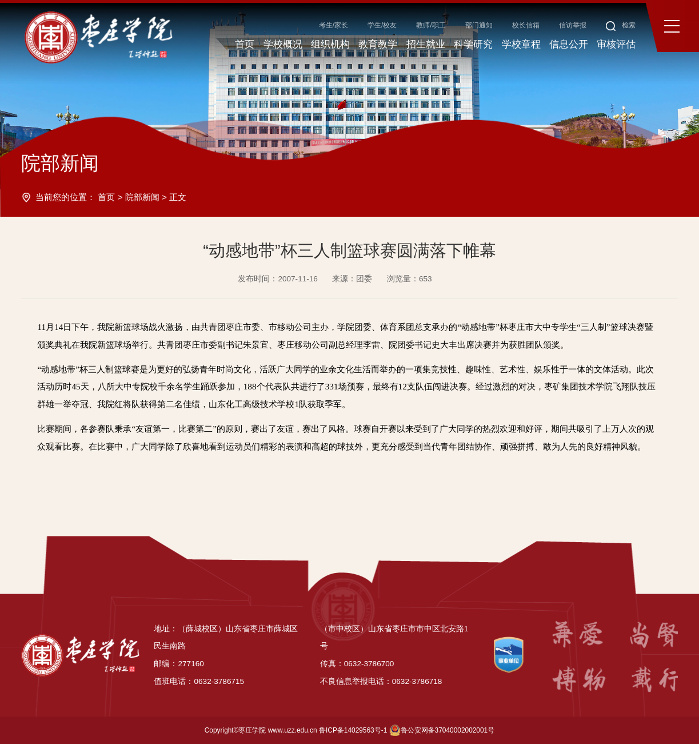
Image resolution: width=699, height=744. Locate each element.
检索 (621, 25)
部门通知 (479, 25)
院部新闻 (142, 197)
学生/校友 (382, 25)
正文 (177, 197)
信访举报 (572, 25)
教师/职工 (430, 25)
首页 (106, 197)
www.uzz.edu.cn (292, 730)
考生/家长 (333, 25)
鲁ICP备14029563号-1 (353, 730)
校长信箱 (526, 25)
